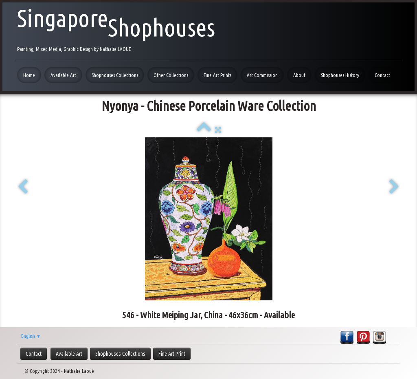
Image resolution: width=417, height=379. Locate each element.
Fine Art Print (171, 353)
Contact (382, 75)
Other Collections (171, 75)
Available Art (63, 75)
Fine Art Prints (217, 75)
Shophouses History (340, 75)
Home (29, 75)
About (299, 75)
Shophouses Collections (115, 75)
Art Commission (262, 75)
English (31, 336)
